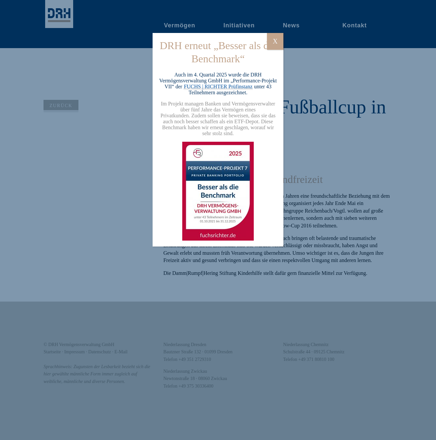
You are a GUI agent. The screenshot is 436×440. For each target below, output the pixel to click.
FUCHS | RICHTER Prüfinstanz (218, 86)
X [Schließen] (275, 41)
